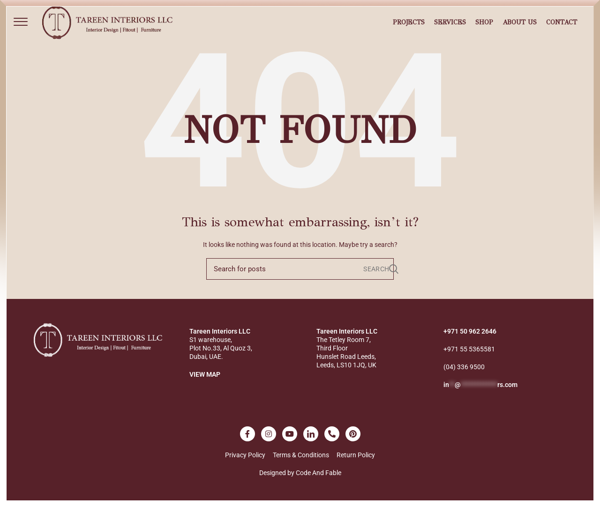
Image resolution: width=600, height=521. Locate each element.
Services (450, 30)
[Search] (300, 283)
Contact (561, 30)
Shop (484, 30)
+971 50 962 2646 (469, 346)
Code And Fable (318, 487)
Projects (409, 30)
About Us (519, 30)
